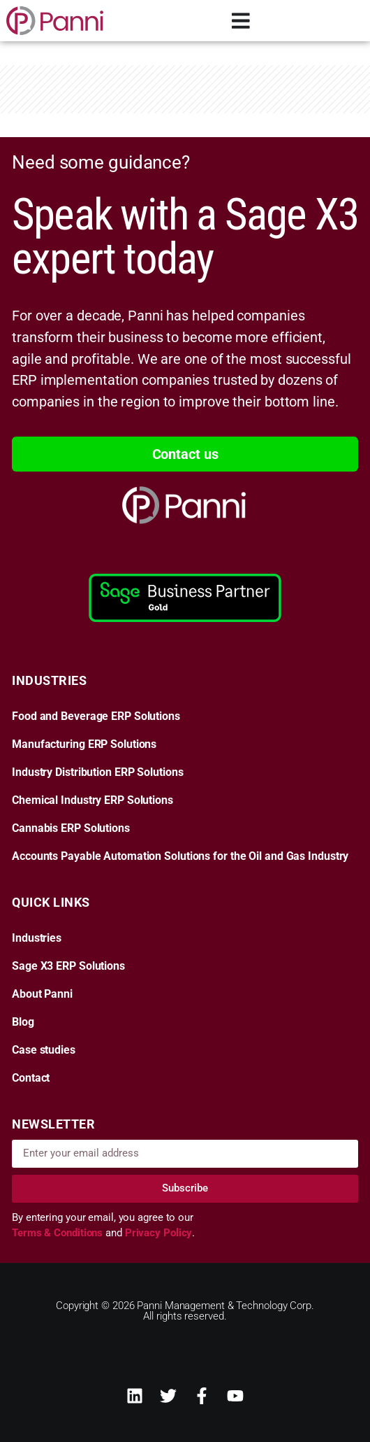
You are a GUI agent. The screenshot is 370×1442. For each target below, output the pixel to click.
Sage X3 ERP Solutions (68, 966)
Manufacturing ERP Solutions (84, 744)
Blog (23, 1022)
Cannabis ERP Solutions (71, 828)
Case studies (43, 1050)
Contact (31, 1078)
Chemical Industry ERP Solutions (92, 800)
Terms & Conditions (58, 1233)
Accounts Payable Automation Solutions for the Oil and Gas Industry (180, 856)
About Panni (42, 994)
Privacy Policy (159, 1233)
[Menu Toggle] (241, 20)
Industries (36, 938)
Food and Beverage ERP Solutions (96, 716)
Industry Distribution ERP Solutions (98, 772)
